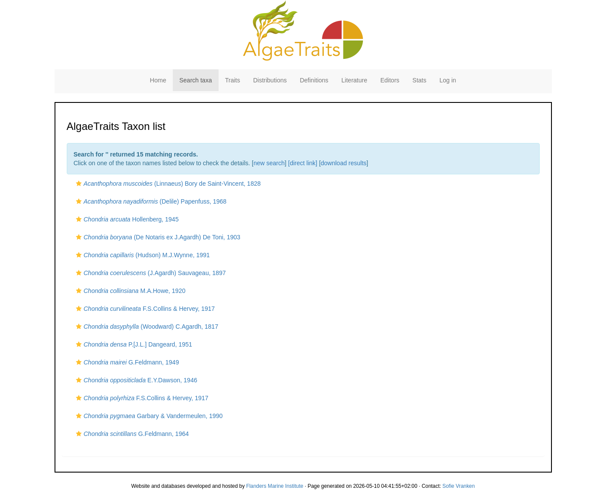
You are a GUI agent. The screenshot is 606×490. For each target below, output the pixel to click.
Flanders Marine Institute (274, 486)
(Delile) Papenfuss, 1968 (150, 201)
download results (343, 163)
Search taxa (195, 80)
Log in (447, 80)
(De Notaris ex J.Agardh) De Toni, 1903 (157, 237)
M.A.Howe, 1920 (129, 290)
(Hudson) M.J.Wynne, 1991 (142, 255)
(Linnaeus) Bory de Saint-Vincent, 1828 (167, 183)
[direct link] (302, 163)
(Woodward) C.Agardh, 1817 (146, 326)
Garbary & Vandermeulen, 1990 (148, 415)
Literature (354, 80)
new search (269, 163)
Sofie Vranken (458, 486)
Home (158, 80)
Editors (390, 80)
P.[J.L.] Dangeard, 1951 (133, 344)
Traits (232, 80)
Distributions (270, 80)
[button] (79, 183)
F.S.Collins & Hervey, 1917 (144, 308)
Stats (419, 80)
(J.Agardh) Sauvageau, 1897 (150, 272)
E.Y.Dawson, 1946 (135, 380)
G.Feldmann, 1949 (126, 362)
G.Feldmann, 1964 (131, 433)
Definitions (314, 80)
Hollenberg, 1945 (126, 219)
